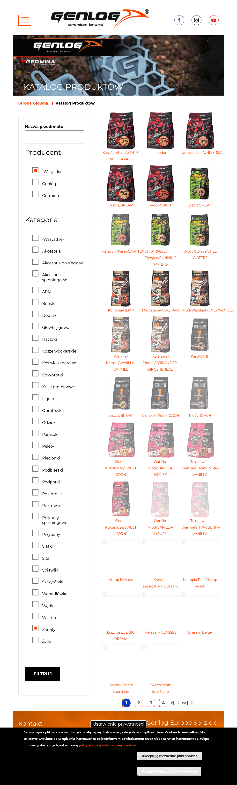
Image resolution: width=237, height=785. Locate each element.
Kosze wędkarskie (59, 351)
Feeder (160, 152)
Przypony (51, 534)
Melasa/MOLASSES (160, 632)
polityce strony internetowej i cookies (107, 745)
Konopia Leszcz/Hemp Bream (160, 583)
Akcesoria (51, 251)
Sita (45, 558)
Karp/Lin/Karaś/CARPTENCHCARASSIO (134, 251)
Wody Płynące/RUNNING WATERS (160, 258)
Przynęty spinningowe (54, 520)
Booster (49, 303)
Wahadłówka (54, 594)
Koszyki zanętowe (59, 363)
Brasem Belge (200, 632)
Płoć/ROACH (160, 205)
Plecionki (51, 458)
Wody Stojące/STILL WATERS (200, 254)
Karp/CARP (200, 356)
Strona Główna (33, 103)
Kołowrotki (52, 375)
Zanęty (48, 629)
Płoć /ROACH (200, 415)
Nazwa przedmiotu (44, 126)
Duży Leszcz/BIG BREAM (121, 635)
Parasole (50, 434)
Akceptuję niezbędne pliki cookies (170, 756)
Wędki (48, 606)
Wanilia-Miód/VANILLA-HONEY (160, 468)
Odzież (48, 422)
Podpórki (51, 482)
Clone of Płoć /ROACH (160, 415)
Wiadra (49, 617)
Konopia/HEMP (121, 310)
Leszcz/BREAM (120, 205)
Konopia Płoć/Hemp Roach (200, 583)
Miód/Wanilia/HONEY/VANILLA (207, 310)
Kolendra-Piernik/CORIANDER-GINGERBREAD (160, 363)
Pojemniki (52, 494)
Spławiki (50, 570)
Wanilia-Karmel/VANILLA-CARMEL (121, 363)
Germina (50, 195)
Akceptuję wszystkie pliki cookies (169, 771)
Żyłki (46, 641)
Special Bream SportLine (121, 688)
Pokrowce (51, 505)
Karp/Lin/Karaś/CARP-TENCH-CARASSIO (121, 155)
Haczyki (49, 339)
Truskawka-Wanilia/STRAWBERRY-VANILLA (201, 468)
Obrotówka (53, 410)
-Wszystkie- (53, 172)
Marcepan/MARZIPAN (160, 310)
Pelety (48, 446)
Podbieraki (52, 470)
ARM (46, 292)
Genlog (49, 184)
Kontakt (30, 723)
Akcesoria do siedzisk (62, 263)
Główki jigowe (55, 327)
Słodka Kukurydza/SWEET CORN (121, 468)
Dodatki (50, 315)
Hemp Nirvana (121, 580)
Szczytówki (52, 582)
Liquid (48, 398)
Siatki (47, 546)
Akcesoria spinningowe (54, 277)
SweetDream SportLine (160, 688)
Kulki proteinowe (58, 387)
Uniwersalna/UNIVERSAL (202, 152)
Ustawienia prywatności (118, 724)
